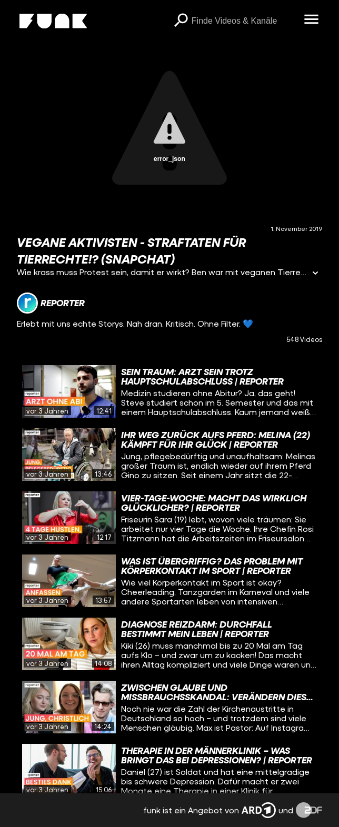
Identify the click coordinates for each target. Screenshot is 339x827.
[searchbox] (244, 21)
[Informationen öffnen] (315, 273)
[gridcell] (169, 391)
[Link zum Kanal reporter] (51, 303)
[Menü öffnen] (311, 20)
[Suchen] (181, 21)
